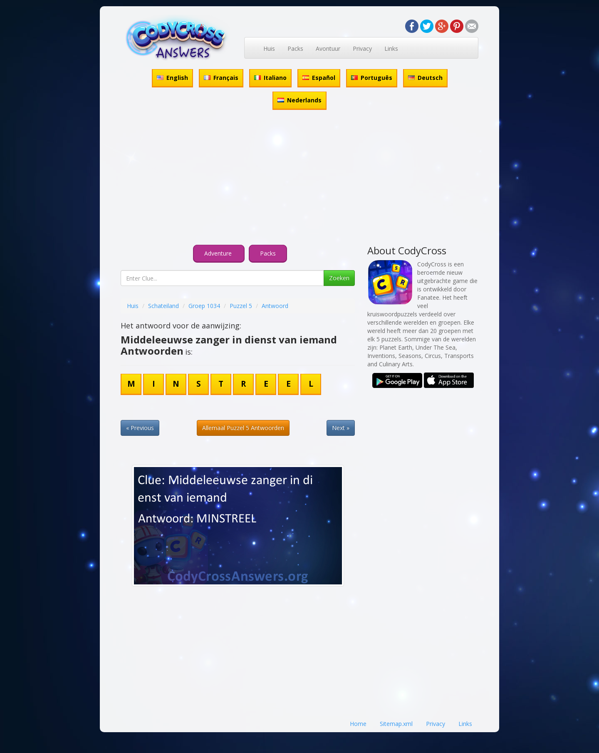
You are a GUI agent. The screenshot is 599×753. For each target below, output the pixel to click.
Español (318, 78)
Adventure (218, 253)
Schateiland (163, 306)
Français (221, 78)
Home (358, 724)
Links (391, 48)
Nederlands (299, 100)
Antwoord (275, 306)
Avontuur (328, 48)
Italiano (270, 78)
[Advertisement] (299, 178)
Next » (340, 428)
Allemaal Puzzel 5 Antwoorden (243, 428)
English (172, 78)
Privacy (362, 48)
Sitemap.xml (396, 724)
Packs (295, 48)
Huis (269, 48)
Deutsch (425, 78)
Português (371, 78)
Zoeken (339, 278)
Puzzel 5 (241, 306)
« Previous (140, 428)
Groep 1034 (204, 306)
